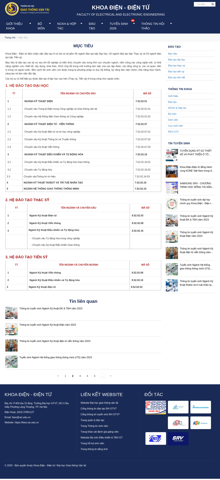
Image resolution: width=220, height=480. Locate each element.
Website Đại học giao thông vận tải (99, 404)
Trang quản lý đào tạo (92, 421)
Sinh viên (173, 121)
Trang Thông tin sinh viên (94, 427)
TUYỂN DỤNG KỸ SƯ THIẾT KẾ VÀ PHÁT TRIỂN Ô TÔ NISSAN (196, 154)
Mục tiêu (172, 55)
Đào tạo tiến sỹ (176, 73)
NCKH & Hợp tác (66, 26)
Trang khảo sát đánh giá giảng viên (100, 433)
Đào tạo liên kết (176, 79)
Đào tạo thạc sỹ (176, 67)
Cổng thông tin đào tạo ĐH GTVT (99, 410)
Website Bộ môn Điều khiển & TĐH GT (102, 438)
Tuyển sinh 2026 (119, 26)
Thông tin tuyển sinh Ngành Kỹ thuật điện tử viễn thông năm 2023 (54, 342)
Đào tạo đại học (176, 61)
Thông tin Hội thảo (152, 26)
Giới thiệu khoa (14, 26)
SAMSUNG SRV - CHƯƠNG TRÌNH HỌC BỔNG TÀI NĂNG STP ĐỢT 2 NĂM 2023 (196, 186)
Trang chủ (10, 39)
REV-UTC (173, 133)
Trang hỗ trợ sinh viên (92, 444)
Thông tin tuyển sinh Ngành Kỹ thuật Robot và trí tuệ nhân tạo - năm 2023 (197, 284)
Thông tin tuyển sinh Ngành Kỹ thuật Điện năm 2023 (47, 326)
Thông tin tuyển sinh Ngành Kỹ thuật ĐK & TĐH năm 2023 (50, 309)
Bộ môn (41, 26)
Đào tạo (92, 26)
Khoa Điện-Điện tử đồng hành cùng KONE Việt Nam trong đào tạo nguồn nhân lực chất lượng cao (197, 170)
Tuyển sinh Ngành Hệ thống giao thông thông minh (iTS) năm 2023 (55, 358)
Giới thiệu (173, 97)
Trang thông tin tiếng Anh (94, 450)
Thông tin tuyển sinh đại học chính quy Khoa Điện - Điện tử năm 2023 (196, 203)
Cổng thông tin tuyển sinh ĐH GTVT (100, 415)
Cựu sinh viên (175, 127)
